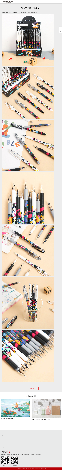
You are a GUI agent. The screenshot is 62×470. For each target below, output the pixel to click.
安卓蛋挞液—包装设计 (60, 31)
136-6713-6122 (56, 1)
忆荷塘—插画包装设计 (7, 418)
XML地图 (44, 468)
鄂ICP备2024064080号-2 (39, 468)
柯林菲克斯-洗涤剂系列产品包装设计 (41, 419)
